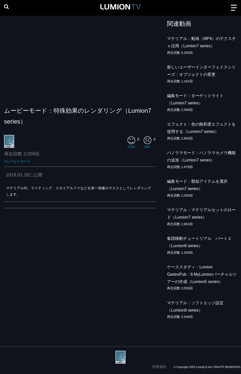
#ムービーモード (17, 161)
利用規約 (159, 367)
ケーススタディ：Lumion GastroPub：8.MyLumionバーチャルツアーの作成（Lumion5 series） (202, 274)
